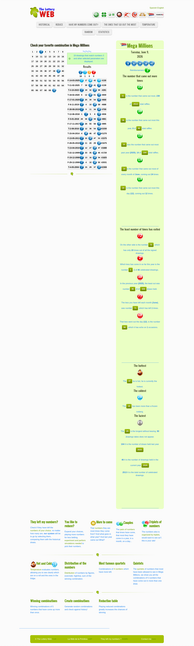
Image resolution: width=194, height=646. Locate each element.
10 (124, 144)
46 (139, 128)
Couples (128, 522)
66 (124, 327)
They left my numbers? (44, 522)
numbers (99, 528)
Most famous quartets (112, 563)
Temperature (148, 24)
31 (123, 96)
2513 (135, 104)
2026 (145, 465)
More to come (104, 522)
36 (123, 120)
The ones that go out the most (120, 24)
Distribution (69, 573)
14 (124, 169)
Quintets (138, 563)
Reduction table (108, 601)
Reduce (59, 24)
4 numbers (118, 569)
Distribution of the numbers (75, 565)
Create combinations (77, 601)
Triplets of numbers (155, 524)
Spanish (153, 8)
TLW (54, 639)
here (154, 639)
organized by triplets (150, 535)
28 (129, 406)
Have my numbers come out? (83, 24)
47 (129, 381)
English (160, 8)
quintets (140, 569)
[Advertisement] (140, 210)
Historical (44, 24)
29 (127, 431)
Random (89, 31)
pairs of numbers (127, 529)
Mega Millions (140, 45)
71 (135, 308)
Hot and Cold (44, 563)
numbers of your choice (40, 531)
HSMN (125, 639)
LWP (90, 639)
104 (144, 153)
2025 (139, 450)
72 (151, 245)
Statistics (103, 31)
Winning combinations (43, 601)
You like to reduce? (71, 524)
